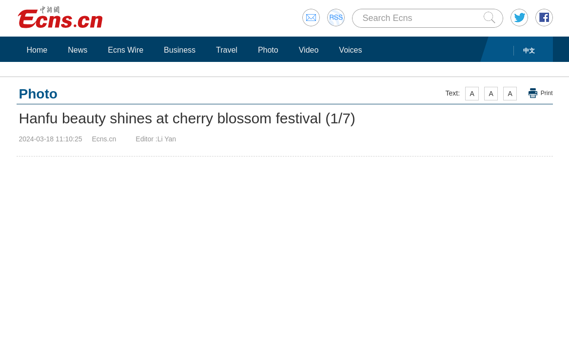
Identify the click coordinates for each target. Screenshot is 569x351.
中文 (529, 50)
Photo (268, 50)
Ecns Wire (125, 50)
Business (180, 50)
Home (37, 50)
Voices (350, 50)
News (77, 50)
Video (309, 50)
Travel (226, 50)
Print (547, 93)
